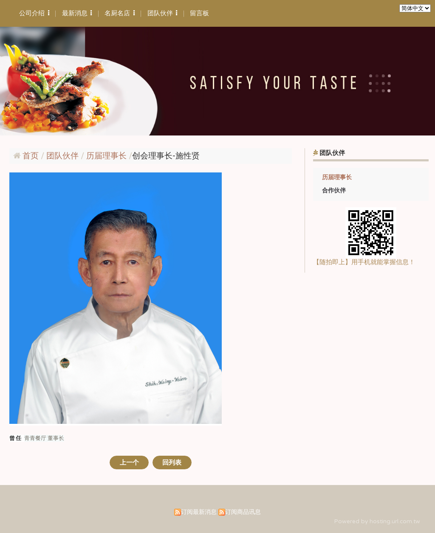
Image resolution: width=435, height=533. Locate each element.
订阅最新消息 (199, 512)
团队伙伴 (63, 156)
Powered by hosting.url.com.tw (377, 521)
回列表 (171, 462)
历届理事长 (337, 177)
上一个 (129, 462)
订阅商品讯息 (243, 512)
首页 (31, 156)
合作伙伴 (334, 190)
